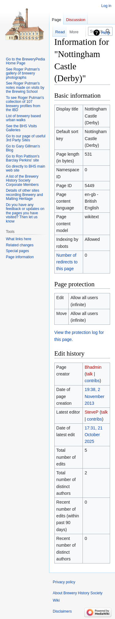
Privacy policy (64, 582)
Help (105, 32)
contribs (92, 380)
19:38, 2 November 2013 (95, 396)
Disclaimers (62, 611)
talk (89, 373)
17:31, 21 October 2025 (93, 434)
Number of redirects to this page (67, 262)
